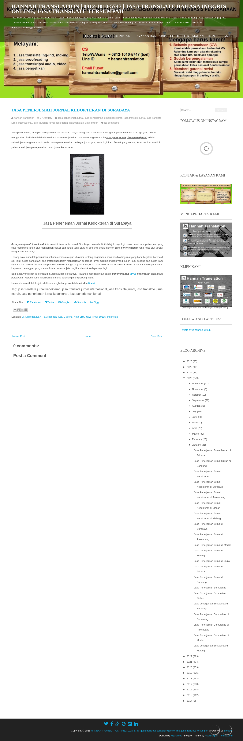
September (198, 400)
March (196, 433)
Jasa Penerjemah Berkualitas (210, 587)
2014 (190, 700)
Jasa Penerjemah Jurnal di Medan (212, 545)
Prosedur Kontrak (114, 36)
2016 (190, 689)
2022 (190, 656)
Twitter (50, 302)
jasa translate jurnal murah (83, 122)
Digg (94, 302)
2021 (190, 661)
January (197, 444)
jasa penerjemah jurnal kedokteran (103, 117)
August (196, 405)
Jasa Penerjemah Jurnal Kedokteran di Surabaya (70, 110)
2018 (190, 678)
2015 (190, 695)
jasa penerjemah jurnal (70, 117)
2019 (190, 672)
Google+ (64, 302)
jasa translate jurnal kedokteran (50, 122)
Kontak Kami (219, 36)
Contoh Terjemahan (187, 36)
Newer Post (18, 336)
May (194, 422)
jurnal (133, 273)
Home (89, 36)
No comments (111, 122)
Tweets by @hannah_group (195, 329)
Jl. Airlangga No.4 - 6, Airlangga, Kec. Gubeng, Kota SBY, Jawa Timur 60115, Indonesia (70, 316)
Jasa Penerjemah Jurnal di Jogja (212, 561)
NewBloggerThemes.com (219, 735)
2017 (190, 684)
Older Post (156, 336)
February (197, 439)
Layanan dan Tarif (150, 36)
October (197, 394)
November (198, 389)
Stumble (80, 302)
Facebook (34, 302)
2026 (190, 361)
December (198, 383)
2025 (190, 367)
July (194, 411)
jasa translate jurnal (134, 117)
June (195, 417)
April (195, 428)
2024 (190, 372)
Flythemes (176, 735)
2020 (190, 667)
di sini (91, 283)
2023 (190, 378)
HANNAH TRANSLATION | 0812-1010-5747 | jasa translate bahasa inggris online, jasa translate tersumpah (118, 8)
